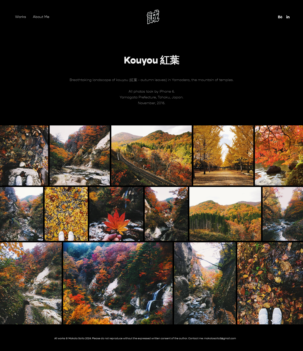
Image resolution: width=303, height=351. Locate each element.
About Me (41, 17)
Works (20, 17)
